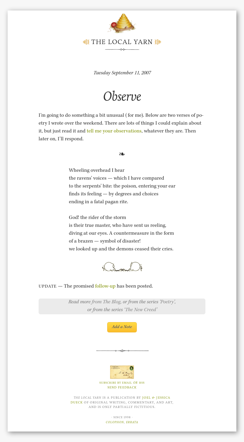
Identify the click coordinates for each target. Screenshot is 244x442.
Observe (122, 96)
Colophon (115, 422)
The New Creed (140, 310)
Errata (132, 422)
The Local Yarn (122, 42)
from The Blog (106, 302)
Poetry (167, 302)
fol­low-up (105, 286)
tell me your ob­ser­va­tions (114, 131)
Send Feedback (122, 387)
